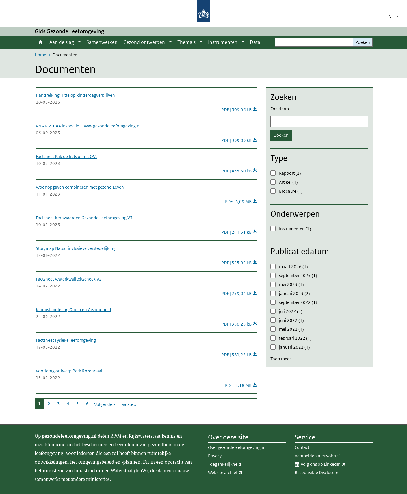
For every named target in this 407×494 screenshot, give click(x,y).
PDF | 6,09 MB (241, 201)
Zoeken (363, 42)
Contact (302, 447)
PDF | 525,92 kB (239, 262)
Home (41, 42)
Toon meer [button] (280, 358)
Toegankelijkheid (224, 464)
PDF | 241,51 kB (239, 232)
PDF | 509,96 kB (239, 109)
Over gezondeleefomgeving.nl (236, 447)
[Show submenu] (79, 42)
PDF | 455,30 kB (239, 171)
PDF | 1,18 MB (241, 385)
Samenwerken (102, 42)
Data (255, 42)
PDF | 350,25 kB (239, 324)
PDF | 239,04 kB (239, 293)
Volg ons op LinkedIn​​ (336, 464)
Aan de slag (61, 42)
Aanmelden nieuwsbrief (317, 455)
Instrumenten (222, 42)
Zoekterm (279, 109)
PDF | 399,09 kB (239, 140)
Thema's (186, 42)
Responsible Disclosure (316, 472)
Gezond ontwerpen (144, 42)
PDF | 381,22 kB (239, 354)
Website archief (238, 472)
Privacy (215, 455)
